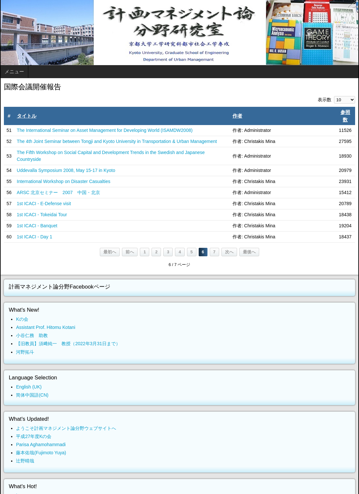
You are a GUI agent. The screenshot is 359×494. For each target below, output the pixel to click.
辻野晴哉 (25, 460)
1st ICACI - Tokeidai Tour (42, 214)
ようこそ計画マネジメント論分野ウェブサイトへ (66, 428)
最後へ (249, 252)
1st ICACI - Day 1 (34, 236)
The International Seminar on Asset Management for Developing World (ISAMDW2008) (105, 130)
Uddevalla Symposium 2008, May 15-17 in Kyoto (66, 170)
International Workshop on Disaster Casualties (64, 181)
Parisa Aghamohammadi (41, 444)
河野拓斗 (25, 352)
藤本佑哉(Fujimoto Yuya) (41, 452)
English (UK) (29, 386)
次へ (229, 252)
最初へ (109, 252)
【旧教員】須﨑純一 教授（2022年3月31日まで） (68, 343)
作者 (237, 116)
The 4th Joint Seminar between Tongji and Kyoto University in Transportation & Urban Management (117, 141)
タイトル (26, 116)
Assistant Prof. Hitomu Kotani (45, 327)
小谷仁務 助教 (32, 335)
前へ (130, 252)
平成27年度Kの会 (33, 436)
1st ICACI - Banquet (37, 225)
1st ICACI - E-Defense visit (44, 203)
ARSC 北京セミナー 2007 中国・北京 (58, 192)
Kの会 (22, 319)
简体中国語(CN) (32, 395)
